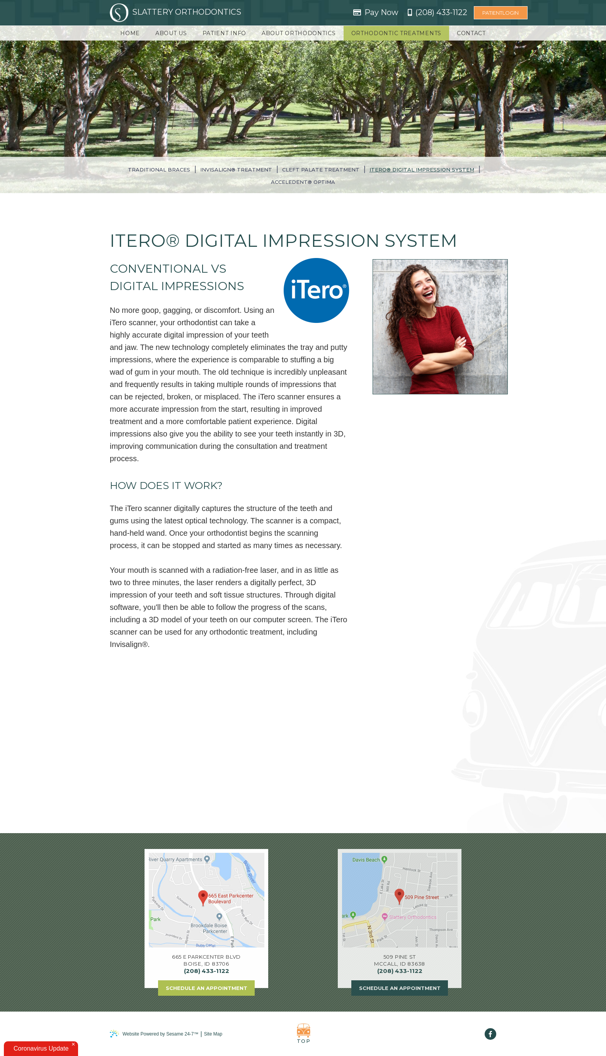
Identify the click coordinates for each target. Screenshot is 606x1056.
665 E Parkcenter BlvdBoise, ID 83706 (206, 960)
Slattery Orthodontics (175, 12)
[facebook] (490, 1034)
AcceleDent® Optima (303, 182)
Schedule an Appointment (206, 988)
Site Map (213, 1034)
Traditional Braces (159, 169)
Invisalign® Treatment (236, 169)
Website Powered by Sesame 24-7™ (154, 1034)
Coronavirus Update (41, 1048)
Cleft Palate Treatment (320, 169)
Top (303, 1034)
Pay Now (381, 12)
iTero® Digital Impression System (421, 169)
